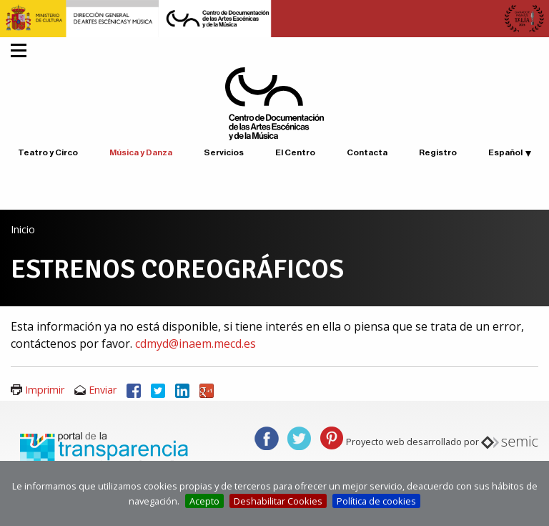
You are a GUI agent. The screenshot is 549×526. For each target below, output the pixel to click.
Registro (438, 152)
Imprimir (44, 389)
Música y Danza (140, 152)
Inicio (23, 229)
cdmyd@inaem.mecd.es (195, 343)
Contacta (367, 152)
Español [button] (505, 152)
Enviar (103, 389)
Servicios (224, 152)
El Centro (295, 152)
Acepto (204, 501)
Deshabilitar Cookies (278, 501)
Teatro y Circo (48, 152)
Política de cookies (376, 501)
